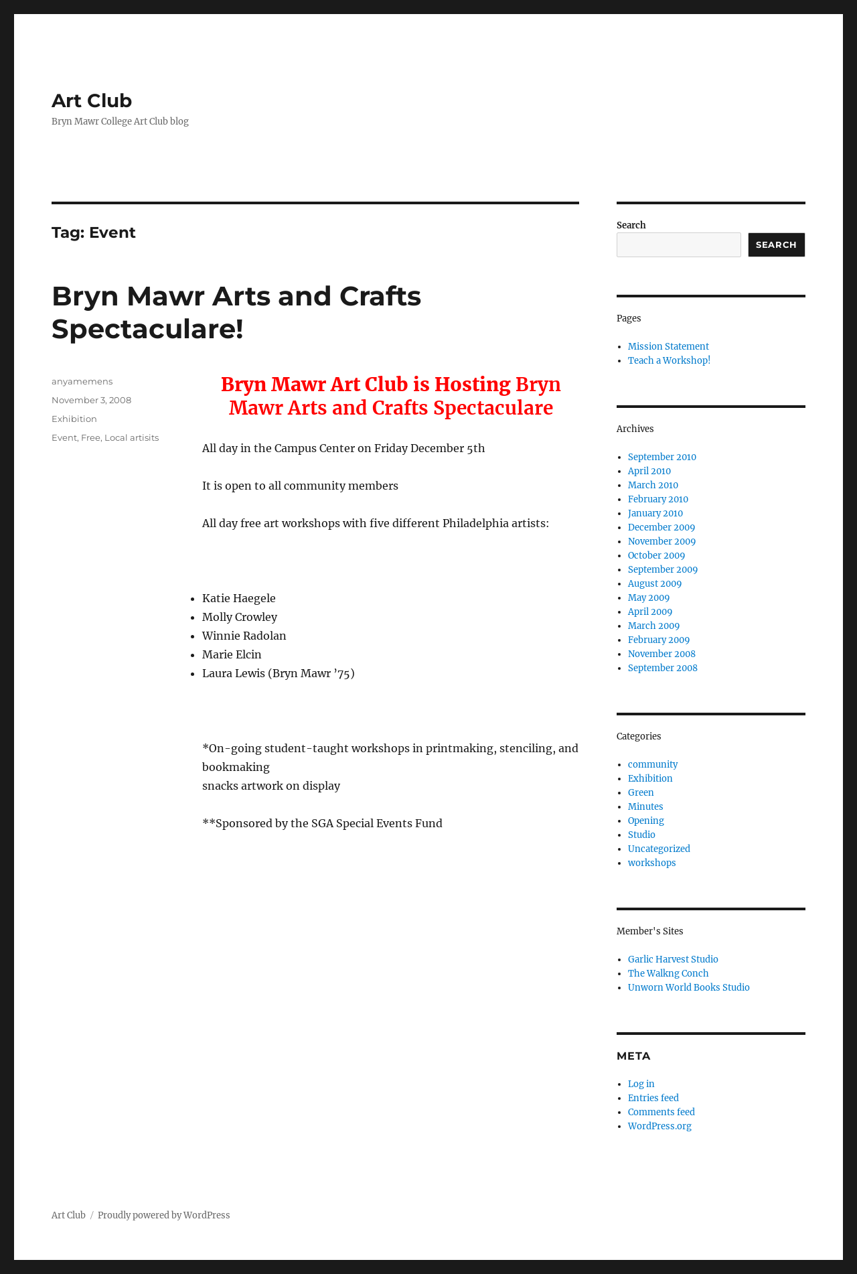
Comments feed (661, 1112)
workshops (652, 863)
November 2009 (662, 541)
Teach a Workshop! (669, 360)
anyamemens (82, 381)
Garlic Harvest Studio (673, 959)
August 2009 (655, 583)
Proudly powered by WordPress (164, 1215)
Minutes (646, 806)
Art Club (92, 100)
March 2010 (653, 485)
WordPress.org (660, 1126)
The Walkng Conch (668, 973)
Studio (641, 835)
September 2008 (663, 668)
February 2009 (659, 640)
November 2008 (662, 654)
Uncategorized (659, 849)
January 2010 (655, 513)
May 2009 (649, 598)
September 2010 (662, 457)
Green (641, 792)
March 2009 (654, 626)
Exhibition (74, 418)
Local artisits (131, 437)
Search (631, 225)
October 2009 (657, 555)
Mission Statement (668, 346)
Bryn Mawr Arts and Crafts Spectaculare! (236, 312)
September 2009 (663, 569)
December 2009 (662, 527)
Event (64, 437)
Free (90, 437)
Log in (641, 1084)
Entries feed (653, 1098)
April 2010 (649, 471)
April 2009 (650, 612)
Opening (646, 821)
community (653, 764)
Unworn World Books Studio (689, 987)
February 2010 (658, 499)
